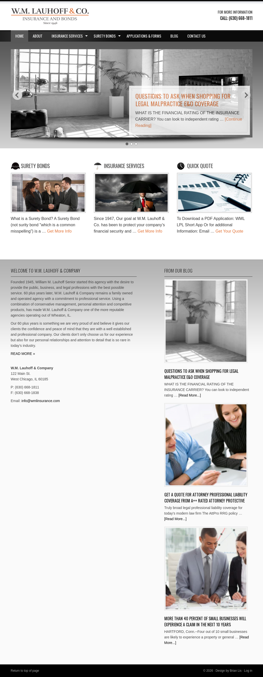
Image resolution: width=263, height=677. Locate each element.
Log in (248, 670)
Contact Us (196, 36)
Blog (174, 36)
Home (19, 36)
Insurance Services (68, 37)
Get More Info (59, 231)
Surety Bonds (105, 37)
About (38, 36)
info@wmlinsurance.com (40, 401)
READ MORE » (23, 354)
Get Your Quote (229, 231)
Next (245, 94)
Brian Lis (236, 670)
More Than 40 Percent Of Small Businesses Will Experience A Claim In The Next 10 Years (205, 621)
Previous (17, 94)
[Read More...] (189, 395)
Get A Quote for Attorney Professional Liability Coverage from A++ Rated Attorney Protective (205, 498)
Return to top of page (25, 670)
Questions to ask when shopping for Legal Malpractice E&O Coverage (183, 99)
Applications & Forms (144, 36)
